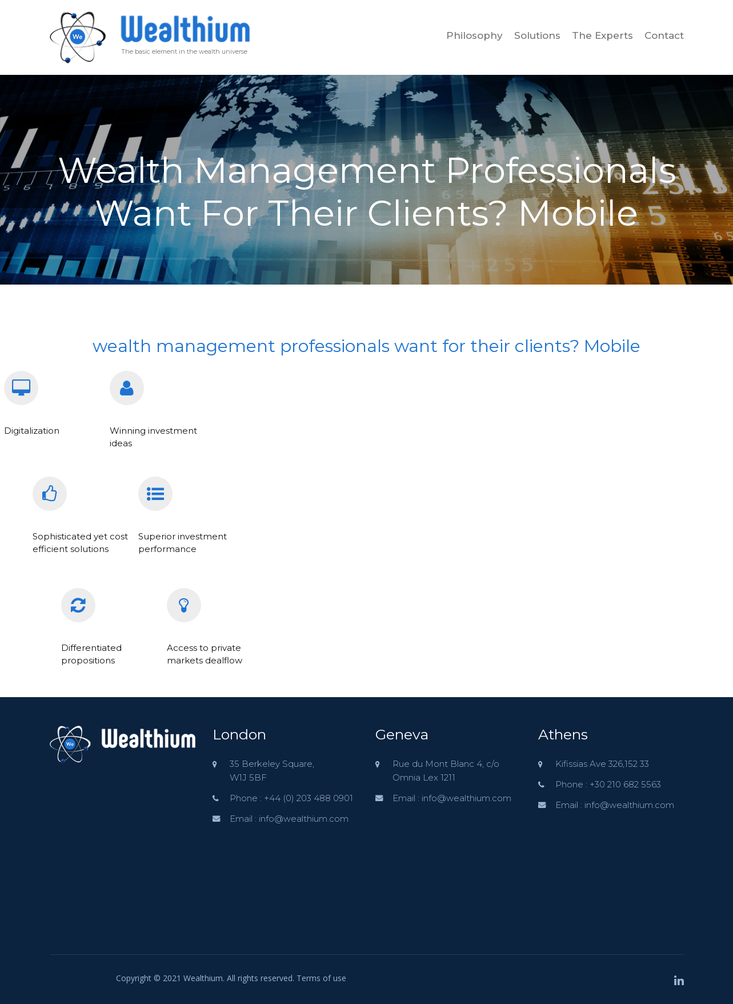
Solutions (537, 35)
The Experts (602, 35)
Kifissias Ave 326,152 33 (602, 763)
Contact (664, 35)
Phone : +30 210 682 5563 (608, 784)
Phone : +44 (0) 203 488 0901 (291, 798)
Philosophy (474, 35)
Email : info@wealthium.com (289, 818)
